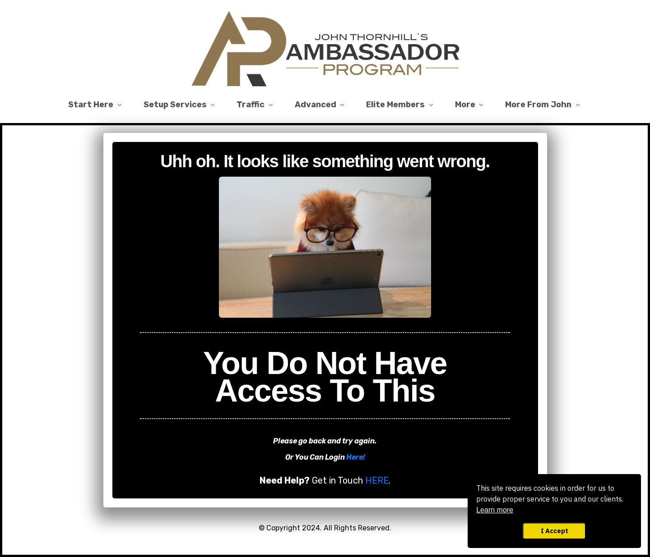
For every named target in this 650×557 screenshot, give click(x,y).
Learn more (494, 510)
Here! (355, 457)
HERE (377, 480)
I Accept (554, 530)
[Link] (96, 105)
